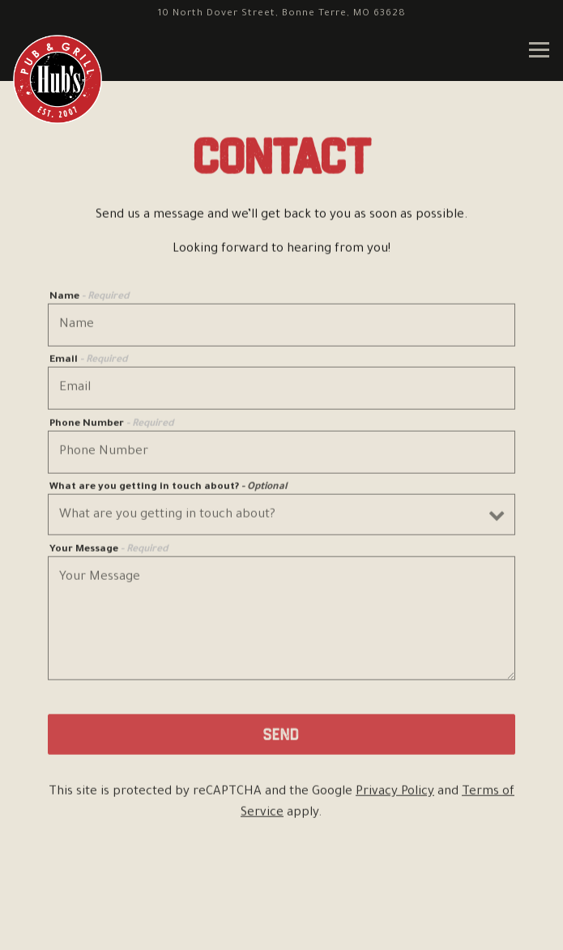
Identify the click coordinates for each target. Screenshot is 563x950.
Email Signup (282, 926)
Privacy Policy (395, 794)
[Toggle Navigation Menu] (539, 49)
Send (281, 736)
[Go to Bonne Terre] (281, 14)
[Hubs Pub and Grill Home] (57, 79)
